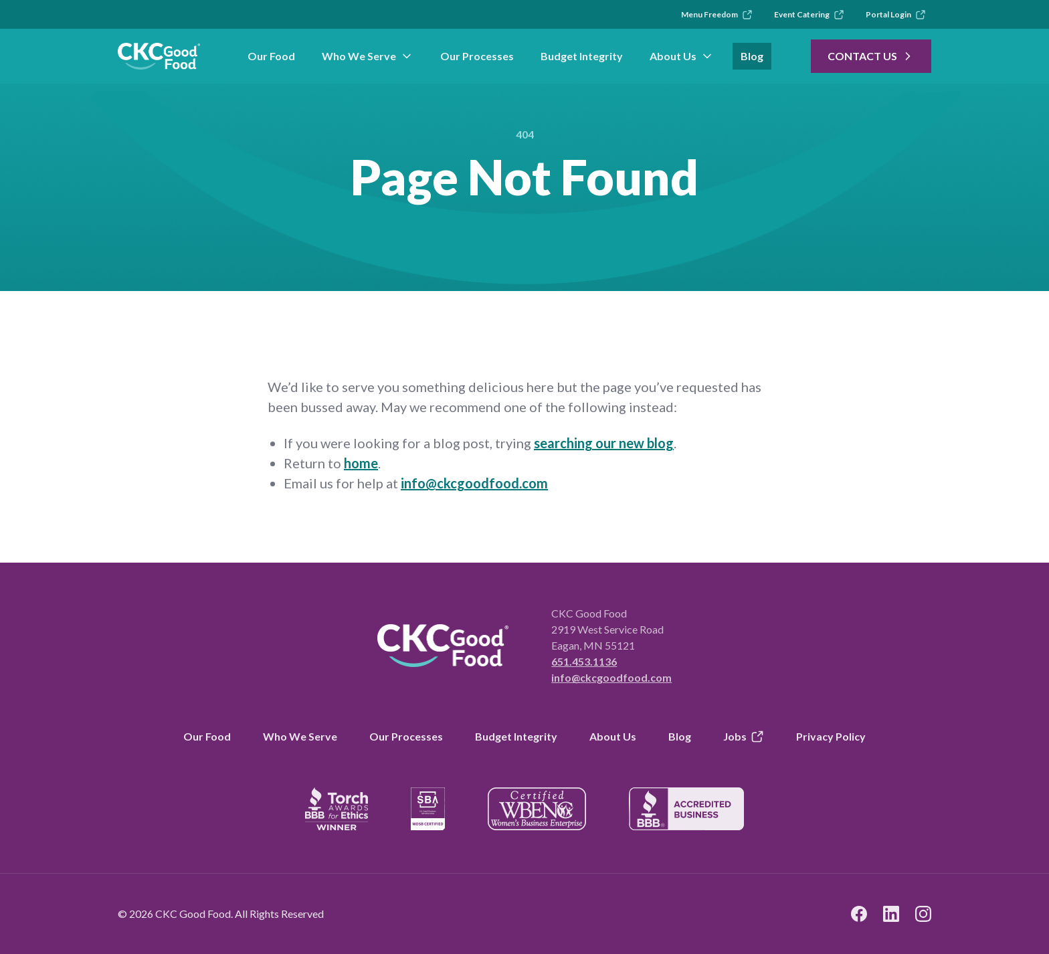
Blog (752, 56)
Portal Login (896, 14)
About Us (682, 56)
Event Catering (809, 14)
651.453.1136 (584, 661)
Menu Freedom (717, 14)
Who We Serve (367, 56)
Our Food (271, 56)
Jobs (743, 736)
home (361, 463)
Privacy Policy (831, 736)
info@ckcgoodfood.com (474, 483)
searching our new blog (604, 443)
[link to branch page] (159, 56)
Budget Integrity (582, 56)
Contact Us (871, 56)
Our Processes (477, 56)
